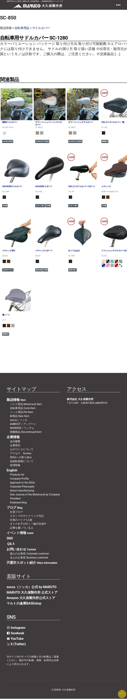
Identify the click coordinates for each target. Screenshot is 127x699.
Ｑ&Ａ (11, 544)
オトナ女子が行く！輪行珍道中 (28, 524)
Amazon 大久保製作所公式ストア (31, 598)
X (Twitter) (16, 644)
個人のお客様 (29, 553)
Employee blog (18, 502)
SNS (10, 538)
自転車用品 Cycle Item (22, 408)
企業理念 (15, 445)
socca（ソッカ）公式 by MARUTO (31, 587)
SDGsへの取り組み (21, 457)
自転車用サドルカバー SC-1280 (34, 38)
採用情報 (15, 465)
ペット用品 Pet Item (21, 412)
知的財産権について (21, 461)
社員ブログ (16, 512)
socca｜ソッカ (18, 420)
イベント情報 (20, 533)
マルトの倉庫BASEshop (24, 603)
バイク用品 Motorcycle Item (26, 404)
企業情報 (13, 437)
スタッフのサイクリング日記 (27, 516)
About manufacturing (22, 490)
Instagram (16, 628)
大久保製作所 (68, 690)
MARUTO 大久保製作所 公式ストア (32, 593)
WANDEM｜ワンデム (22, 428)
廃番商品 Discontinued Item (26, 432)
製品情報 (16, 400)
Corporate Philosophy (22, 486)
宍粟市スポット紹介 (32, 563)
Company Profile (19, 478)
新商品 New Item (19, 416)
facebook (15, 633)
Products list (17, 474)
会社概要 (16, 441)
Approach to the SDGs (22, 482)
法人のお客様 (29, 557)
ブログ (14, 508)
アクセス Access (20, 453)
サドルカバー (41, 28)
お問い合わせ (21, 549)
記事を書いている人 (21, 528)
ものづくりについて (21, 449)
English (12, 470)
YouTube (15, 639)
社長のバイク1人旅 (21, 520)
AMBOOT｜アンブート (23, 424)
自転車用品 (22, 28)
